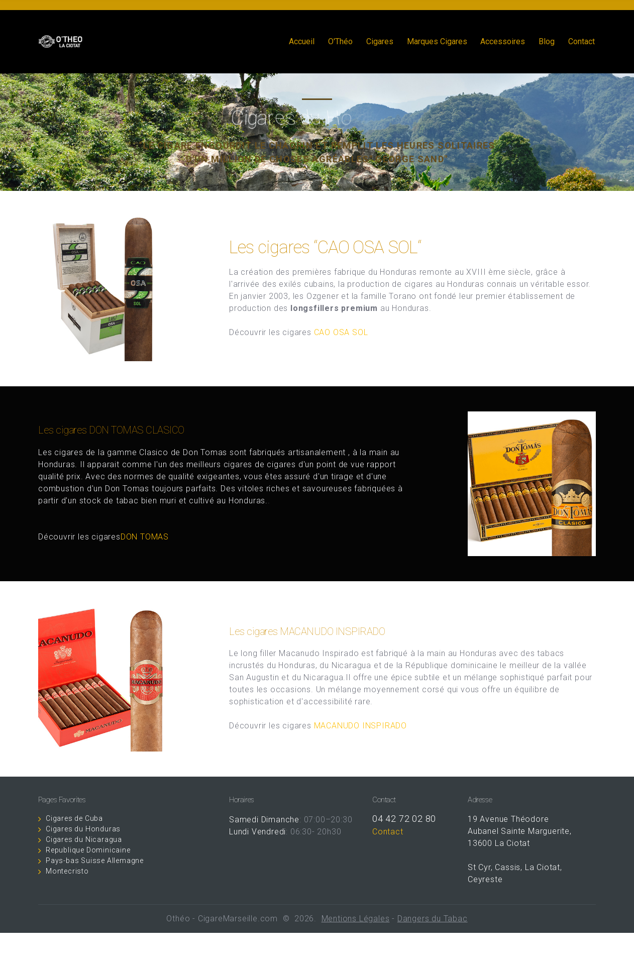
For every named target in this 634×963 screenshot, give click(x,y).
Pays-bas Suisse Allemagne (95, 861)
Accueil (301, 41)
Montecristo (67, 871)
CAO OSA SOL (341, 332)
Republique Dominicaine (88, 850)
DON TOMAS (147, 537)
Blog (547, 41)
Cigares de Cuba (74, 818)
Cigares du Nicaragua (84, 839)
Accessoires (502, 41)
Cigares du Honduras (83, 829)
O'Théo (340, 41)
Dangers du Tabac (432, 918)
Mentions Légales (356, 918)
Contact (581, 41)
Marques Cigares (437, 41)
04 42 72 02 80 (404, 818)
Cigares (379, 41)
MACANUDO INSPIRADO (360, 725)
